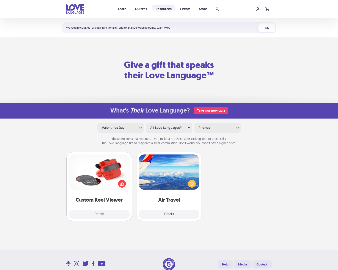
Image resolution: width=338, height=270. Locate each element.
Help (225, 264)
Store (203, 9)
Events (185, 9)
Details (99, 214)
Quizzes (141, 9)
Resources (164, 9)
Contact (262, 264)
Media (242, 264)
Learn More (163, 27)
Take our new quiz (211, 110)
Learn (122, 9)
